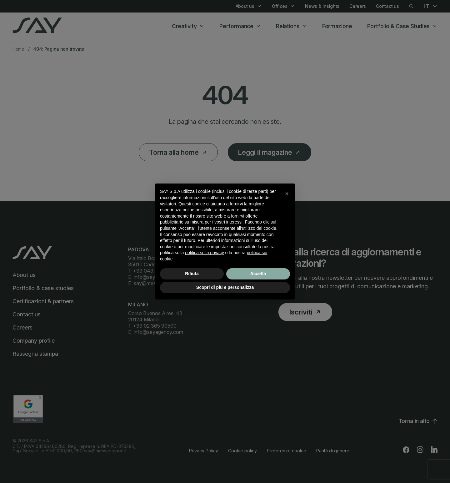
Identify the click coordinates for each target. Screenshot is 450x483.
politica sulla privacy (204, 252)
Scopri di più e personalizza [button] (225, 287)
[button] (287, 194)
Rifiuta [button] (192, 273)
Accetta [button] (258, 273)
